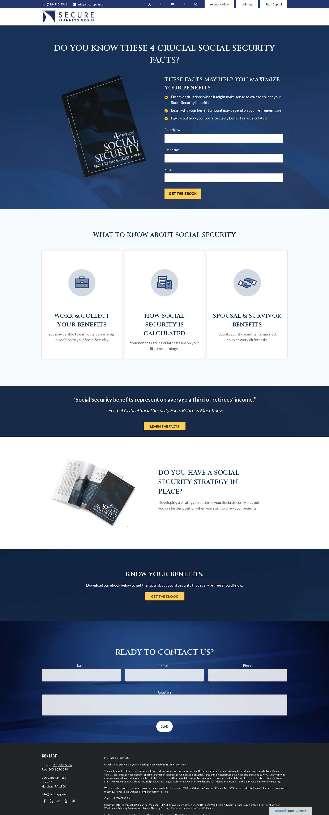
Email (168, 169)
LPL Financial (141, 804)
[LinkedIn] (161, 4)
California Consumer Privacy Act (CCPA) (213, 788)
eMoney (247, 4)
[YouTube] (172, 4)
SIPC (168, 804)
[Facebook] (184, 4)
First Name (172, 130)
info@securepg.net (87, 4)
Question (164, 692)
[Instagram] (73, 801)
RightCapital (273, 4)
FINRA (162, 804)
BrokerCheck (180, 764)
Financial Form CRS (118, 757)
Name (81, 665)
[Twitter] (149, 4)
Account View (219, 4)
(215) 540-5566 (54, 4)
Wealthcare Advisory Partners (227, 804)
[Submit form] (182, 194)
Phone (248, 665)
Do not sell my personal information (149, 791)
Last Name (172, 149)
